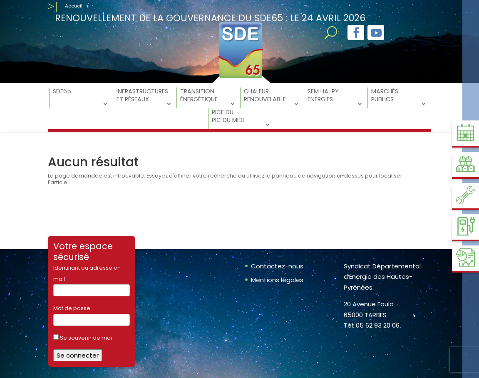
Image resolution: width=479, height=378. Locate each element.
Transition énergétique (199, 95)
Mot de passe (71, 308)
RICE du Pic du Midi (228, 116)
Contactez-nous (277, 266)
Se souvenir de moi (82, 337)
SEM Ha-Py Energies (323, 95)
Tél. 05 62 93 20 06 (372, 325)
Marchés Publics (384, 95)
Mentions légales (277, 279)
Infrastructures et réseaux (142, 95)
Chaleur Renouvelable (265, 95)
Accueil (73, 6)
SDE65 (62, 91)
